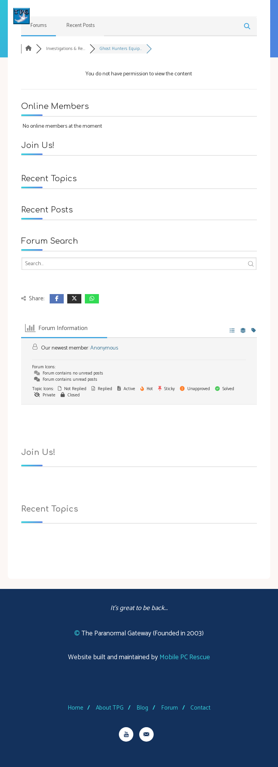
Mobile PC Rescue (185, 657)
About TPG (110, 708)
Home (75, 708)
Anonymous (104, 348)
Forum (169, 708)
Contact (200, 708)
